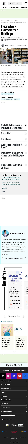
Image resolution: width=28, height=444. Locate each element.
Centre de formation (6, 400)
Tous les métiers (14, 7)
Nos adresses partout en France (14, 258)
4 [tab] (17, 312)
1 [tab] (14, 67)
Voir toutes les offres (14, 316)
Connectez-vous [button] (7, 420)
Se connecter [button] (23, 3)
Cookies (16, 442)
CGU (16, 438)
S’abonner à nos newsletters (8, 415)
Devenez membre (5, 407)
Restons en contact (5, 381)
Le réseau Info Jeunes (6, 411)
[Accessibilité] (7, 365)
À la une (3, 7)
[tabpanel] (14, 57)
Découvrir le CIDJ (5, 384)
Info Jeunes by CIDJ (6, 388)
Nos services (4, 396)
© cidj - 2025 (12, 442)
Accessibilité (13, 438)
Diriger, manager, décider (7, 99)
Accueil (3, 20)
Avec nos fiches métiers (13, 20)
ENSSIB (4, 188)
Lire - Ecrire (16, 99)
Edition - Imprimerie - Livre (7, 94)
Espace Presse (4, 403)
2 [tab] (13, 312)
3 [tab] (15, 312)
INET (3, 191)
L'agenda (3, 392)
